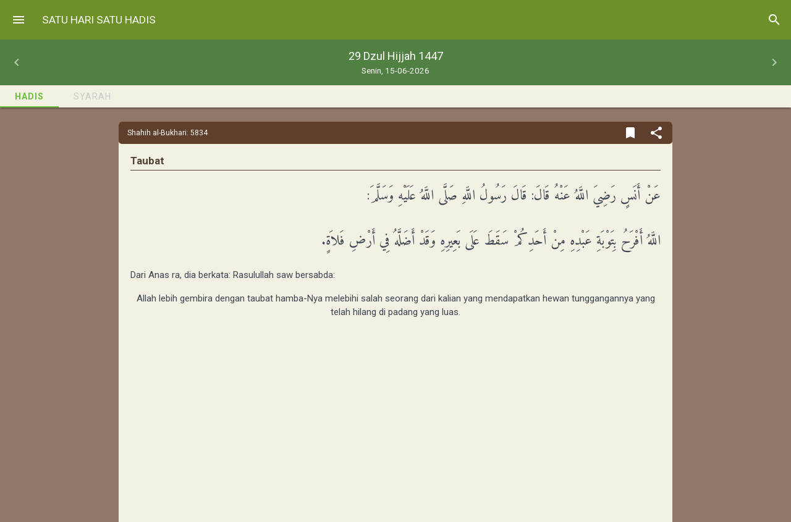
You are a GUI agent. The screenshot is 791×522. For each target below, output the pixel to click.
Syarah (92, 96)
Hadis (29, 96)
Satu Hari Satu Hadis (99, 20)
